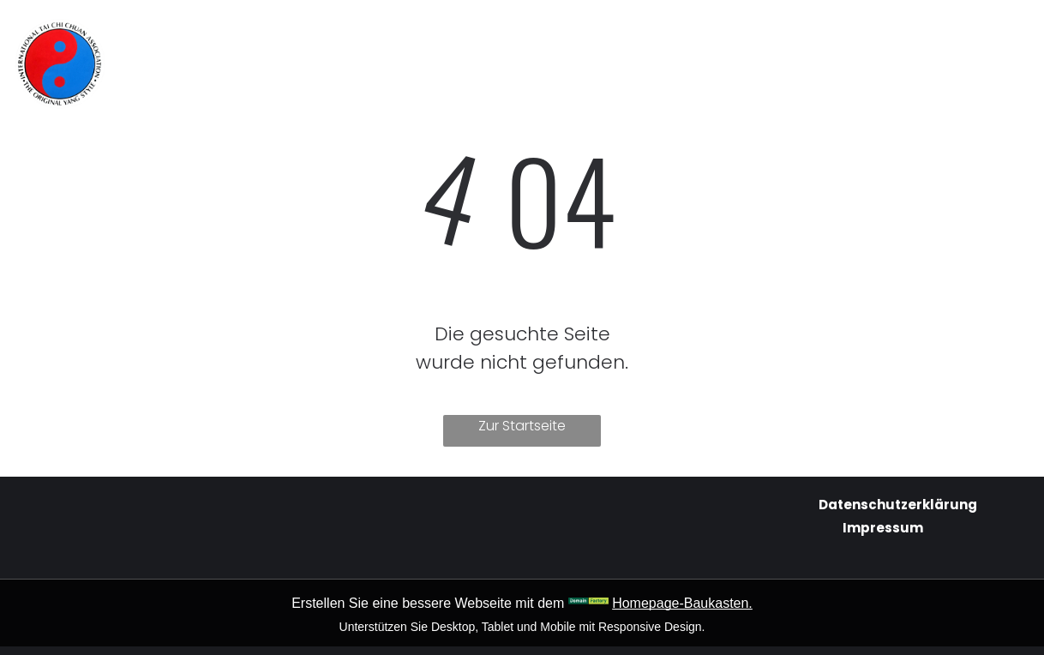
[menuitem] (365, 35)
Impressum (883, 528)
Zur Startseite (522, 426)
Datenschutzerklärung (898, 505)
